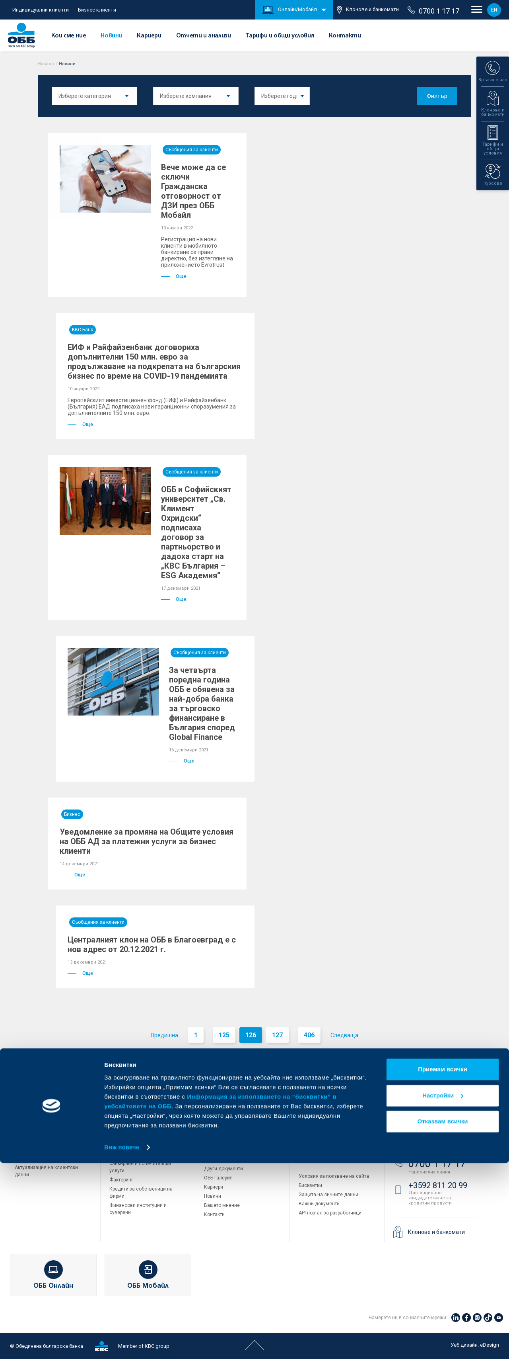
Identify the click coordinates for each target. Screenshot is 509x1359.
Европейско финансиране (233, 1141)
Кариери (149, 36)
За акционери (219, 1123)
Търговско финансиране (137, 1138)
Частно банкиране (35, 1149)
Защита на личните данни (328, 1194)
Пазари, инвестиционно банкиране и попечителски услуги (140, 1163)
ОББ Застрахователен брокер (332, 1141)
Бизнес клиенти (97, 10)
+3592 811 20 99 (437, 1185)
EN (494, 10)
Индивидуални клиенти (40, 10)
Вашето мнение (222, 1205)
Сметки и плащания (37, 1121)
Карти (21, 1112)
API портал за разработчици (330, 1213)
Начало (46, 63)
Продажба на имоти (321, 1159)
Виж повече (121, 1343)
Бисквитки (310, 1185)
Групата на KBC (329, 1086)
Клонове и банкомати (368, 10)
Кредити (24, 1131)
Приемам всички (442, 1265)
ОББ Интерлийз (316, 1114)
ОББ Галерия (218, 1178)
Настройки (442, 1291)
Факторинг (121, 1180)
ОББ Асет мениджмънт (325, 1132)
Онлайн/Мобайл (289, 10)
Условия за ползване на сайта (334, 1176)
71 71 (419, 1135)
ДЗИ (304, 1104)
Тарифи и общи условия (280, 36)
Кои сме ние (68, 36)
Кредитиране (124, 1112)
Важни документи (319, 1203)
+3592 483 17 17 (437, 1105)
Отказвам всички (443, 1317)
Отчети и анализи (203, 36)
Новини (111, 36)
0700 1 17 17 (433, 10)
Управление (217, 1132)
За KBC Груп (217, 1114)
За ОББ (217, 1086)
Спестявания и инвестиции (46, 1140)
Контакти (345, 36)
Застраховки (29, 1158)
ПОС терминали (127, 1147)
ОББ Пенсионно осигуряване (332, 1123)
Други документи (223, 1168)
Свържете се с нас (428, 1086)
